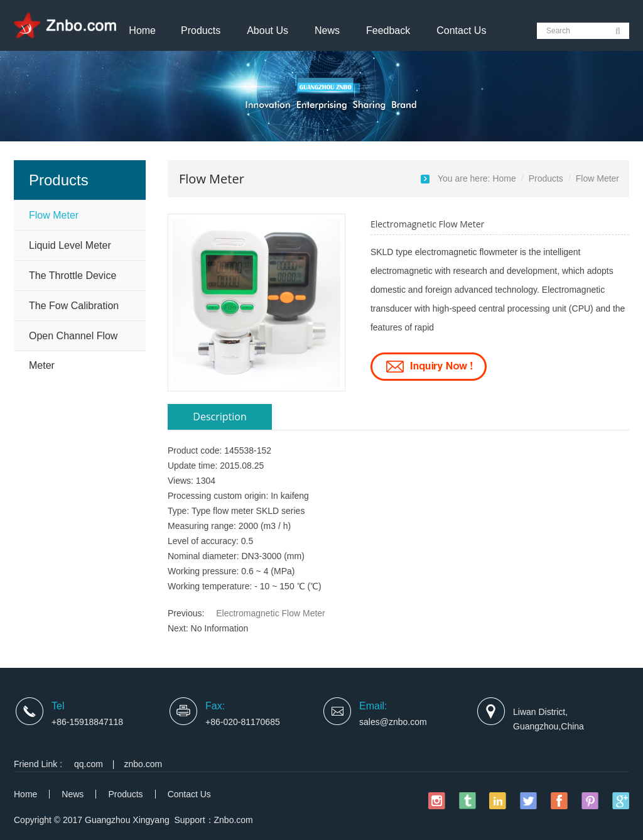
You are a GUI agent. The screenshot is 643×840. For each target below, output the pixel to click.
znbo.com (143, 764)
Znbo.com (233, 820)
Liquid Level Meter (70, 245)
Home (142, 30)
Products (200, 30)
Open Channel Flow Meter (73, 340)
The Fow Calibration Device (74, 310)
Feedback (388, 30)
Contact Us (461, 30)
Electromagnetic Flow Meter (270, 613)
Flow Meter (53, 215)
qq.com (88, 764)
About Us (267, 30)
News (327, 30)
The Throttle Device (72, 275)
